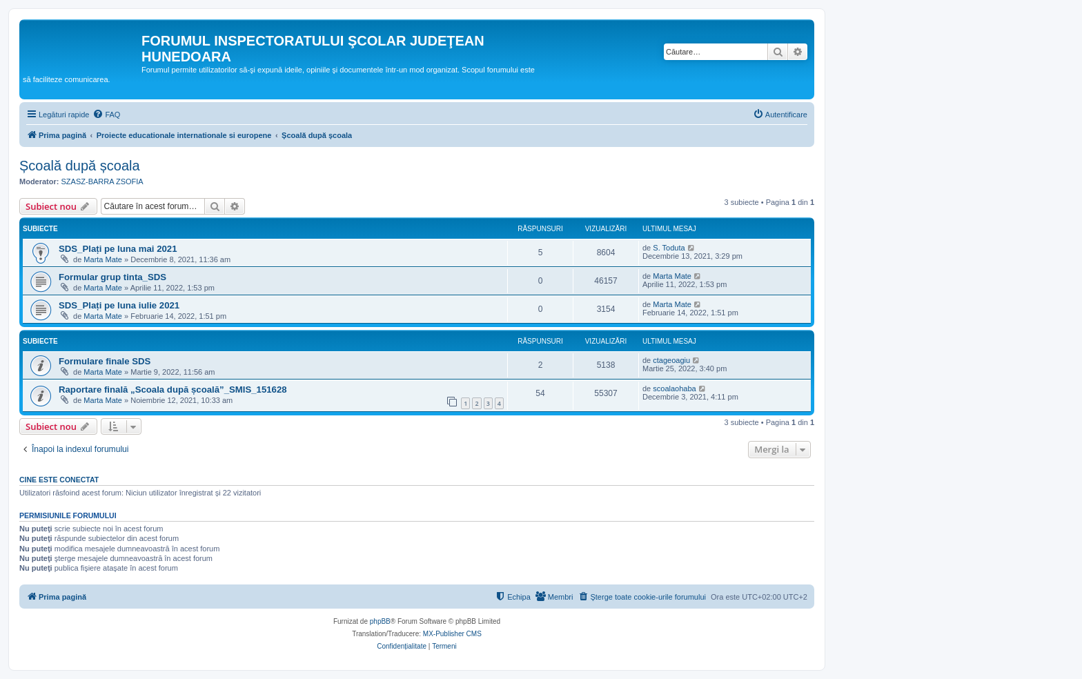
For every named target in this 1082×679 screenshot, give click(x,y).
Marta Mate (102, 259)
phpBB (380, 621)
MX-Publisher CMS (452, 634)
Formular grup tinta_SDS (112, 277)
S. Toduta (669, 248)
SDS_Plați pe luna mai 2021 (118, 249)
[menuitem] (106, 114)
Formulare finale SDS (104, 361)
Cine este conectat (59, 479)
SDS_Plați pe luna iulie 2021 (119, 305)
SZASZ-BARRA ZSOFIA (102, 181)
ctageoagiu (671, 360)
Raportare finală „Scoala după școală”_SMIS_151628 (173, 389)
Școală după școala (79, 165)
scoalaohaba (674, 388)
